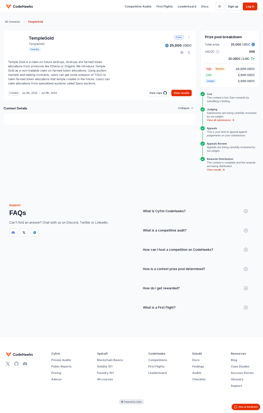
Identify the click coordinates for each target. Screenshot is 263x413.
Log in (250, 6)
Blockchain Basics (110, 360)
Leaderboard (187, 6)
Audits (196, 373)
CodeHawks (156, 353)
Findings (198, 366)
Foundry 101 (105, 373)
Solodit (197, 353)
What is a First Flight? (195, 307)
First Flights (165, 6)
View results (181, 92)
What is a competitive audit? (195, 230)
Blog (234, 360)
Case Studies (240, 366)
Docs (205, 6)
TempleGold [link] (35, 21)
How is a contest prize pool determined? (195, 269)
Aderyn (56, 379)
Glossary (237, 379)
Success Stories (242, 373)
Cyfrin (55, 353)
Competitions (157, 360)
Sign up (233, 6)
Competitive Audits (138, 6)
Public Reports (61, 366)
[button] (217, 51)
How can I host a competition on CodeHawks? (195, 250)
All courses (105, 379)
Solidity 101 (104, 366)
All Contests (12, 21)
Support (236, 385)
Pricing (56, 373)
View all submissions (221, 120)
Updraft (102, 353)
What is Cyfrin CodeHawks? (195, 211)
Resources (238, 353)
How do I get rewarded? (195, 288)
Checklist (198, 379)
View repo (158, 93)
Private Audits (61, 360)
